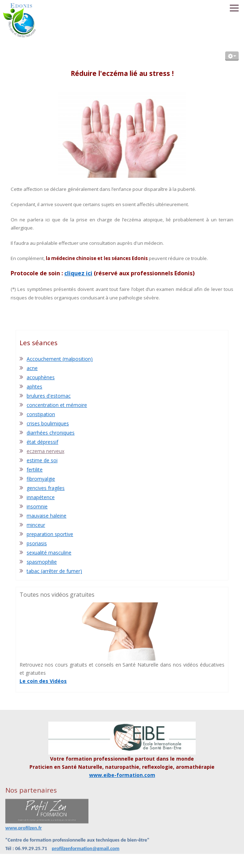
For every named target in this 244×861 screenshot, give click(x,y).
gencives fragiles (46, 488)
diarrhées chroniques (51, 432)
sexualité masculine (49, 552)
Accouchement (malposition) (60, 358)
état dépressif (42, 441)
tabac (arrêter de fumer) (54, 571)
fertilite (35, 469)
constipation (41, 414)
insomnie (37, 506)
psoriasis (37, 543)
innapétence (41, 497)
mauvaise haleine (46, 515)
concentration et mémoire (57, 405)
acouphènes (41, 377)
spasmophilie (42, 561)
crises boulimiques (48, 423)
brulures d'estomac (49, 395)
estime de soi (42, 460)
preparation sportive (50, 534)
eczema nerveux (45, 451)
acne (32, 368)
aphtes (34, 386)
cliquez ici (78, 273)
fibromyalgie (41, 478)
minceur (36, 524)
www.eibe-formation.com (122, 775)
